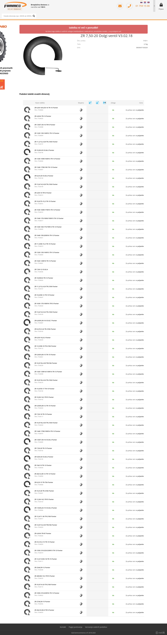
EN (148, 2)
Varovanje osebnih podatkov (96, 627)
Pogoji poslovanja (75, 627)
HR (145, 2)
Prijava (161, 9)
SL (141, 2)
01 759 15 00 (138, 5)
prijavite (141, 110)
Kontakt (63, 627)
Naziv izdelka (40, 103)
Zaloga (113, 103)
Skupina (81, 103)
